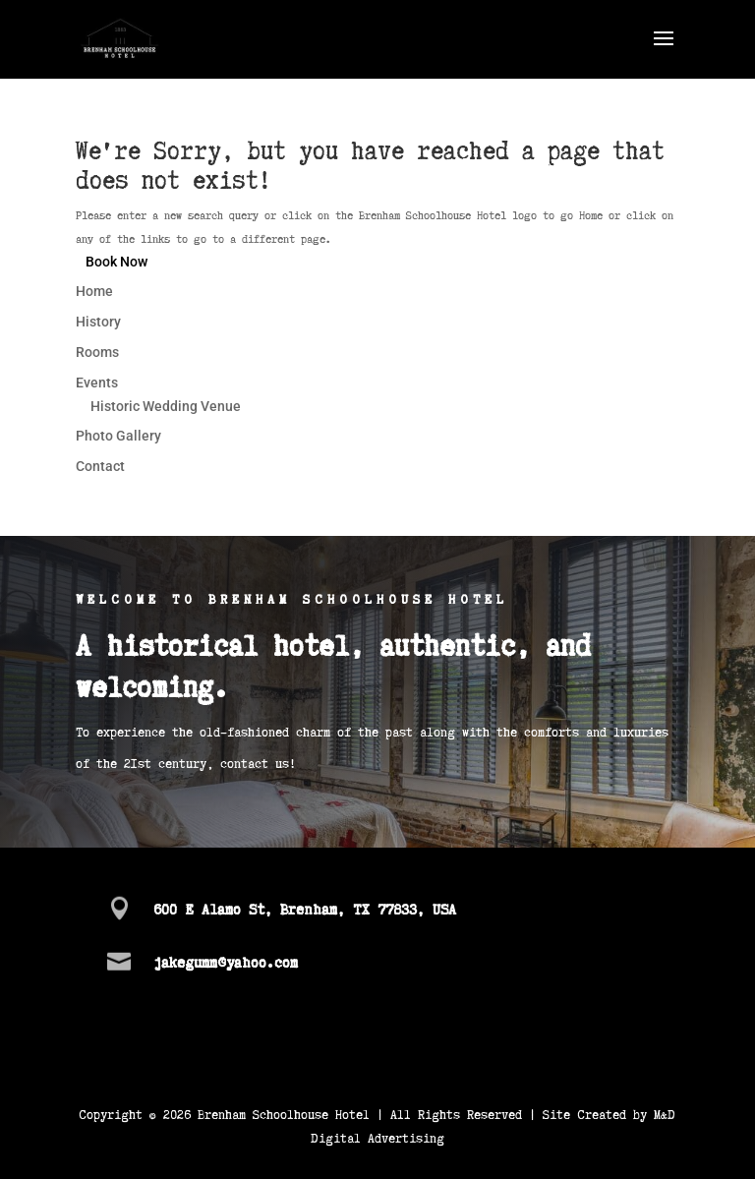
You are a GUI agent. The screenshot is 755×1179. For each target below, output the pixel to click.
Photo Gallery (118, 435)
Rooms (97, 352)
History (98, 321)
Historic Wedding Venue (165, 406)
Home (94, 291)
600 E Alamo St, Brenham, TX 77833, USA (304, 908)
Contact (100, 466)
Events (97, 382)
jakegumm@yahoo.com (225, 961)
